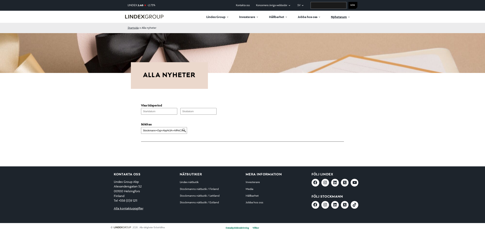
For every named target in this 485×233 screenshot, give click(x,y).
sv (298, 5)
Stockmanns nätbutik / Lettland (199, 195)
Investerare (247, 17)
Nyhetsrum (339, 17)
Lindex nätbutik (189, 182)
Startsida (133, 27)
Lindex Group (216, 17)
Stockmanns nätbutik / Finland (199, 189)
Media (249, 189)
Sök (352, 5)
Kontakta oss (243, 5)
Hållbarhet (276, 17)
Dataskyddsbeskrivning (237, 228)
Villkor (256, 228)
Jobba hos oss (307, 17)
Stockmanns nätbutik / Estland (199, 202)
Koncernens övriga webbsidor (271, 5)
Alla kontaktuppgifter (128, 208)
